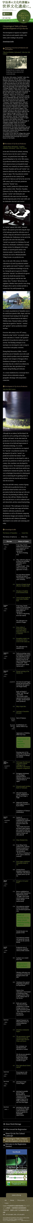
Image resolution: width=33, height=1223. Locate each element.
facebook (16, 1152)
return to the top (16, 1195)
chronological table (8, 41)
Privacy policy (21, 1200)
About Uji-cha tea (24, 16)
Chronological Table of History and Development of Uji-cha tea (16, 1140)
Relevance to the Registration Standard (15, 1145)
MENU (8, 14)
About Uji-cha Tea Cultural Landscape (15, 1135)
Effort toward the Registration (16, 1129)
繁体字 (9, 18)
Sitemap (12, 1200)
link (6, 1200)
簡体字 (6, 18)
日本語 (3, 18)
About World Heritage (13, 1124)
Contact (7, 1203)
